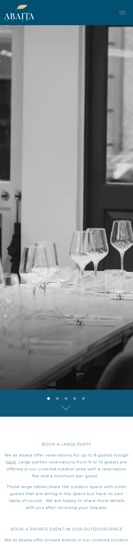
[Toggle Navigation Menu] (122, 12)
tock (11, 427)
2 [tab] (57, 363)
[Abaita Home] (23, 12)
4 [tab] (74, 363)
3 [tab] (66, 363)
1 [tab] (48, 363)
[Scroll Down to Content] (66, 372)
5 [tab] (83, 363)
